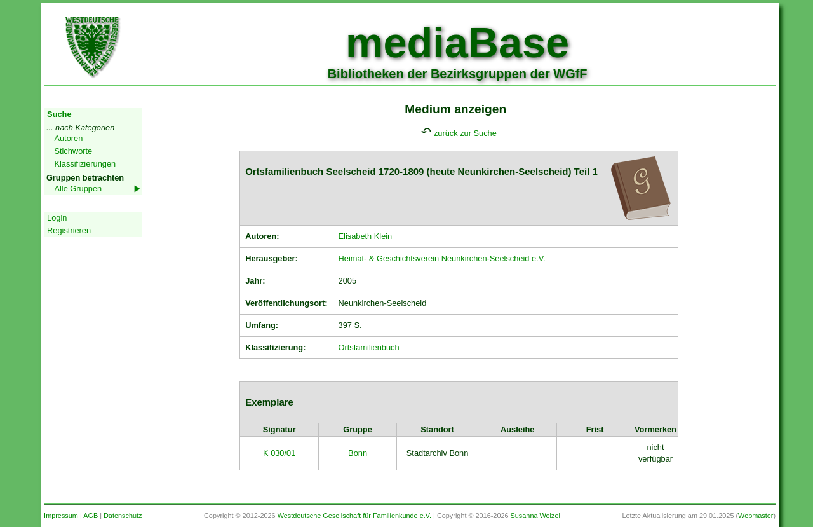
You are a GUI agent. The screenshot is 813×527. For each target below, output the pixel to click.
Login (57, 217)
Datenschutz (123, 515)
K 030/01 (279, 453)
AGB (90, 515)
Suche (59, 114)
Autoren (68, 138)
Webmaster (755, 515)
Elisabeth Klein (366, 236)
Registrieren (69, 230)
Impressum (61, 515)
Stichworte (73, 151)
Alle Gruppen (78, 188)
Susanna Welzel (535, 515)
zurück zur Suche (465, 133)
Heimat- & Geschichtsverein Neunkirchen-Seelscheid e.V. (442, 258)
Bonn (357, 453)
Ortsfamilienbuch (369, 347)
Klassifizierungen (85, 163)
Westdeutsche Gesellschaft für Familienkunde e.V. (354, 515)
